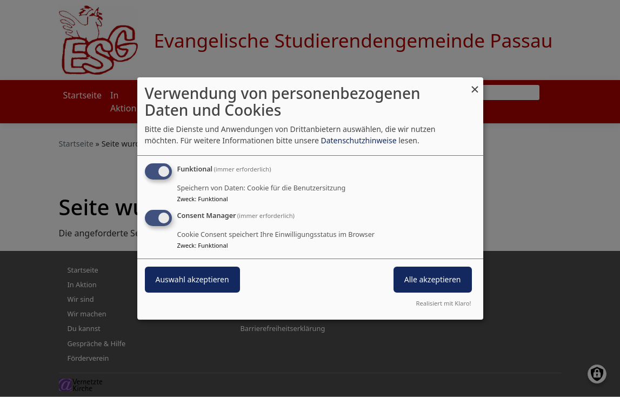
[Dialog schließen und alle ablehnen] (475, 84)
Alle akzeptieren (432, 279)
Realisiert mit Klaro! (443, 303)
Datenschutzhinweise (358, 140)
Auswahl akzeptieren (192, 279)
